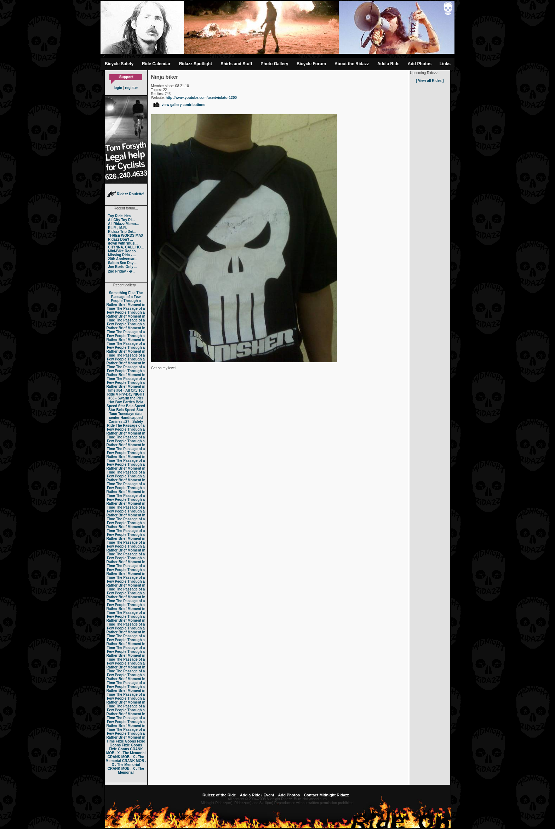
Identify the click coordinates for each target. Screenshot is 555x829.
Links (445, 63)
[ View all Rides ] (430, 81)
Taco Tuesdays (121, 414)
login (118, 88)
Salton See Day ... (122, 263)
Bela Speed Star (125, 404)
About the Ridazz (351, 63)
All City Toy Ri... (121, 220)
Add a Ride (388, 63)
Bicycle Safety (119, 63)
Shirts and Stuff (236, 63)
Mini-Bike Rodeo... (123, 251)
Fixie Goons (126, 741)
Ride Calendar (156, 63)
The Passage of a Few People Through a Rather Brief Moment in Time (125, 300)
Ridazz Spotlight (195, 63)
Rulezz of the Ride (219, 795)
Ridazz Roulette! (125, 194)
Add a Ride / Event (257, 795)
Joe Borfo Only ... (122, 267)
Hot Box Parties (121, 402)
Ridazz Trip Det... (122, 232)
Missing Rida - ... (122, 255)
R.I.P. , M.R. (117, 228)
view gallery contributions (179, 105)
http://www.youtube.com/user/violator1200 (201, 98)
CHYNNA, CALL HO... (126, 247)
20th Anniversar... (122, 259)
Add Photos (419, 63)
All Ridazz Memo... (123, 224)
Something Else (122, 293)
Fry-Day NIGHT (131, 394)
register (131, 88)
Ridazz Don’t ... (120, 239)
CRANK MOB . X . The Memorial (125, 751)
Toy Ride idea (119, 216)
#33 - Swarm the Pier (126, 398)
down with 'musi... (123, 243)
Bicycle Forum (311, 63)
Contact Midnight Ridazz (326, 795)
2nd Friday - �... (122, 271)
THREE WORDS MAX (125, 235)
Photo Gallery (274, 63)
